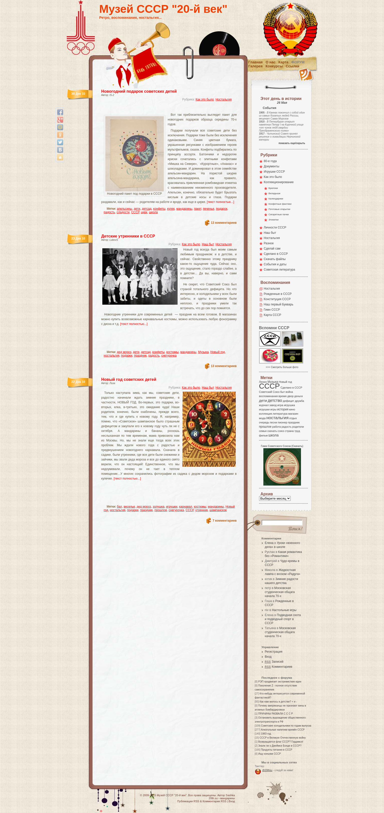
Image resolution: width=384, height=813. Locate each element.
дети (137, 208)
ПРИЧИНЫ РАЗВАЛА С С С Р (275, 713)
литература (280, 413)
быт (282, 391)
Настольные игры (284, 610)
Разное (269, 243)
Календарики (276, 198)
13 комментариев (224, 222)
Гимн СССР (272, 309)
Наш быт (208, 244)
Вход (268, 656)
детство (275, 400)
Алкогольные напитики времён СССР (283, 729)
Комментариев (278, 666)
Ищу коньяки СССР (269, 753)
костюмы (172, 352)
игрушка (289, 405)
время (282, 396)
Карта (283, 62)
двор (290, 396)
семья (263, 430)
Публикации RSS (188, 801)
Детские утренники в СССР (128, 236)
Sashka (230, 795)
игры (273, 409)
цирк (144, 212)
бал (119, 506)
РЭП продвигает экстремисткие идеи (279, 681)
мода (262, 418)
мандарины (184, 208)
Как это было (205, 99)
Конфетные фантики (280, 203)
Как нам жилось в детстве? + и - (278, 701)
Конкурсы (274, 66)
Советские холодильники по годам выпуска (286, 725)
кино (292, 409)
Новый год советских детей (129, 379)
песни (273, 422)
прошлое (161, 510)
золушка (159, 506)
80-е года (270, 161)
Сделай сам (272, 248)
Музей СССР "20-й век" (163, 9)
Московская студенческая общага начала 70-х (280, 592)
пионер (282, 422)
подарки (126, 355)
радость (109, 212)
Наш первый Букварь (278, 304)
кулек (171, 208)
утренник (201, 510)
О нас (270, 62)
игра (280, 405)
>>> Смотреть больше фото (282, 367)
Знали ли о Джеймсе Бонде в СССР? (279, 745)
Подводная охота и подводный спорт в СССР (283, 619)
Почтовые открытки (279, 209)
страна (289, 430)
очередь (264, 422)
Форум (297, 62)
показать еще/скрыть (292, 143)
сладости (123, 212)
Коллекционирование (279, 182)
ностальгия (111, 355)
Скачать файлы (275, 259)
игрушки (171, 506)
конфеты (159, 208)
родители (298, 426)
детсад (146, 208)
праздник (140, 355)
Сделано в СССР (276, 254)
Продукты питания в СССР (276, 749)
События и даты (275, 264)
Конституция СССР (277, 299)
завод (273, 405)
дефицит (288, 400)
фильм (263, 435)
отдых (293, 418)
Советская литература (279, 269)
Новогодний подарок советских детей (139, 91)
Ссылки (292, 66)
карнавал (185, 506)
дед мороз (124, 352)
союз (281, 430)
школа (153, 212)
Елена (269, 543)
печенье (208, 208)
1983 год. (266, 733)
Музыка (203, 352)
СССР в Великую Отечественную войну (283, 737)
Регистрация (273, 651)
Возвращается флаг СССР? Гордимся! (280, 741)
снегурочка (169, 355)
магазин (293, 413)
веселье (129, 506)
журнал (264, 405)
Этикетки (274, 219)
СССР (135, 212)
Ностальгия (223, 99)
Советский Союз (269, 391)
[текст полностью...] (220, 202)
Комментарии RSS (214, 801)
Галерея (255, 66)
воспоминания (268, 396)
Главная (255, 62)
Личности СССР (275, 227)
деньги (298, 396)
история (282, 409)
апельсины (124, 208)
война (289, 391)
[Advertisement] (163, 109)
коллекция (265, 413)
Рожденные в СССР (278, 294)
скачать (272, 430)
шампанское (218, 510)
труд (297, 430)
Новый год (217, 352)
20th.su (213, 798)
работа (276, 426)
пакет (197, 208)
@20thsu (267, 770)
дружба (299, 400)
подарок (221, 208)
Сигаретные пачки (279, 214)
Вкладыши (274, 193)
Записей (274, 661)
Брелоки (273, 188)
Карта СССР (272, 315)
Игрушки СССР (274, 171)
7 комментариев (224, 520)
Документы (271, 166)
